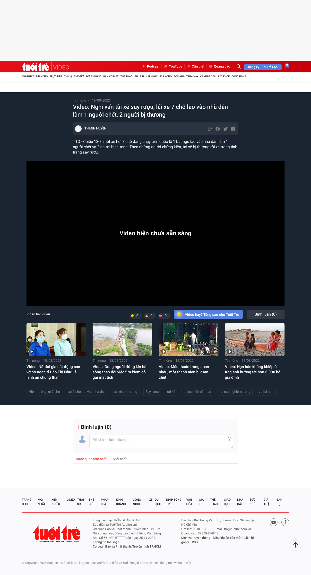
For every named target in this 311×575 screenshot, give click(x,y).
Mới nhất (28, 76)
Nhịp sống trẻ (173, 502)
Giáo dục (227, 502)
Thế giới (79, 76)
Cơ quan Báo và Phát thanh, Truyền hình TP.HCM (127, 547)
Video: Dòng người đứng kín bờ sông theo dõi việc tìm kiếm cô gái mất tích (119, 372)
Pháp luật (105, 502)
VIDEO (61, 67)
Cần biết (196, 66)
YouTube (173, 66)
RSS (195, 542)
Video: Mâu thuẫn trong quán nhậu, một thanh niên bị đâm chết (184, 372)
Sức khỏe (223, 76)
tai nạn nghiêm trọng (235, 392)
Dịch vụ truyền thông (195, 538)
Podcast (151, 66)
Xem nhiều (56, 502)
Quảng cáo (219, 66)
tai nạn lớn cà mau (197, 392)
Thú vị (68, 76)
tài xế (171, 392)
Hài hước (152, 76)
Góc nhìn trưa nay (185, 76)
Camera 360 (208, 76)
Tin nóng (42, 76)
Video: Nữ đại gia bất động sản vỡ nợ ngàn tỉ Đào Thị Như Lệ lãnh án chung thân (53, 372)
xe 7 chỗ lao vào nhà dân (86, 392)
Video (71, 499)
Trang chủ (26, 502)
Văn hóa (189, 502)
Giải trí (139, 76)
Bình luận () (266, 314)
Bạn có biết (110, 76)
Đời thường (94, 76)
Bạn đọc (279, 502)
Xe (150, 499)
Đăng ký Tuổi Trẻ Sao (262, 67)
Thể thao (126, 76)
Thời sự (80, 502)
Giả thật (267, 502)
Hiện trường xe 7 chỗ (44, 392)
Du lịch (158, 502)
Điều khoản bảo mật (227, 538)
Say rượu (152, 392)
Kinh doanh (121, 502)
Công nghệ (239, 76)
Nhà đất (240, 502)
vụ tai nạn (266, 392)
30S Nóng (165, 76)
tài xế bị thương (125, 392)
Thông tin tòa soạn (106, 542)
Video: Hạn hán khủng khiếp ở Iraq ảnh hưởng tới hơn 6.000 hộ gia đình (252, 372)
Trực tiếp (56, 76)
